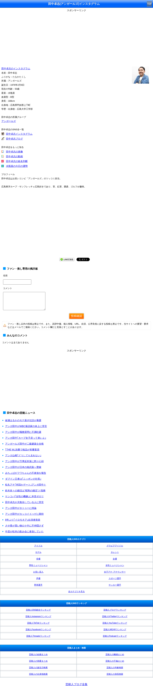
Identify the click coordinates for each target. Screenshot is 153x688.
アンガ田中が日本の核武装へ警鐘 (23, 467)
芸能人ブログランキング (114, 610)
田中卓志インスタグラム (19, 133)
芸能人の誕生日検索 (38, 667)
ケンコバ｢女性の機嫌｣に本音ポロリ (24, 496)
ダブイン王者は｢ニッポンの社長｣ (23, 478)
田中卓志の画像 (14, 151)
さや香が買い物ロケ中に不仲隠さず (24, 525)
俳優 (38, 559)
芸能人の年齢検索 (115, 667)
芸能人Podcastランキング (115, 636)
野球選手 (38, 585)
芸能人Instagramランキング (38, 616)
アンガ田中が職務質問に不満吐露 (23, 432)
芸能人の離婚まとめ (115, 654)
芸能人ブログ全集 (76, 684)
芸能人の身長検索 (115, 674)
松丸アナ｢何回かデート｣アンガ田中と (25, 484)
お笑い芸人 (38, 572)
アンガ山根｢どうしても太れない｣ (23, 455)
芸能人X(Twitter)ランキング (114, 616)
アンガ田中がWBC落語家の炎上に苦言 (26, 426)
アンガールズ (8, 121)
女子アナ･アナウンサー (115, 572)
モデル (38, 552)
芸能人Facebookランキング (38, 629)
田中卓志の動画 (14, 156)
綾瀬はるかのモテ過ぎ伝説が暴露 (23, 420)
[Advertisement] (76, 37)
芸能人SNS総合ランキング (38, 610)
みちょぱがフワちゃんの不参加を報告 (25, 473)
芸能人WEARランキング (114, 629)
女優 (115, 559)
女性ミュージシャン (115, 565)
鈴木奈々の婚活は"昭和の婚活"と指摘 (25, 490)
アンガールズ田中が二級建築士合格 (24, 443)
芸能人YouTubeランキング (114, 623)
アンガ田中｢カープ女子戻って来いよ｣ (25, 437)
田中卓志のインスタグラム (15, 68)
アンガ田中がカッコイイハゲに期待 (24, 514)
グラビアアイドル (115, 546)
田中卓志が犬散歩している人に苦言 (24, 502)
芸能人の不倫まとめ (115, 661)
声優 (38, 578)
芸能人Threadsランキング (38, 636)
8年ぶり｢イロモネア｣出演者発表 (22, 519)
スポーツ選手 (115, 578)
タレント (115, 552)
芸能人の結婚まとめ (38, 654)
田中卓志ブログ (14, 138)
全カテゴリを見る (76, 591)
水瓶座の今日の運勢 (17, 166)
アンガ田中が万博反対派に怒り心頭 (24, 461)
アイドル (38, 546)
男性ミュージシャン (38, 565)
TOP (149, 4)
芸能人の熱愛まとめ (38, 661)
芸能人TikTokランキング (38, 623)
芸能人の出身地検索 (38, 674)
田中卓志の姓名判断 (17, 161)
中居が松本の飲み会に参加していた (24, 531)
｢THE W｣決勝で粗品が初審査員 (22, 449)
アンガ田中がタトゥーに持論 (20, 508)
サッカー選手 (115, 585)
